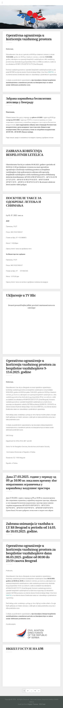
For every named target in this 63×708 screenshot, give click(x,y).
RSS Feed (42, 704)
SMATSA (51, 72)
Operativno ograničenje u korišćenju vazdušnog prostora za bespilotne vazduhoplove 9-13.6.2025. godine (31, 366)
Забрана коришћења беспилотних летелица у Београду (28, 100)
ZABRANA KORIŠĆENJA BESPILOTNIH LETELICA (24, 153)
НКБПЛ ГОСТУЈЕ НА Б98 (24, 649)
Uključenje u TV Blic (21, 295)
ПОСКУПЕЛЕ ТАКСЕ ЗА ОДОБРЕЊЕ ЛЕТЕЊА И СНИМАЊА (23, 201)
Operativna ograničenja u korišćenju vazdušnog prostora (29, 37)
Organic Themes (33, 704)
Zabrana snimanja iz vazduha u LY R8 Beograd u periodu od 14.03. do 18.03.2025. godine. (31, 527)
